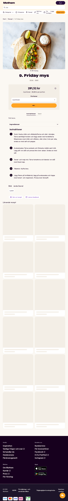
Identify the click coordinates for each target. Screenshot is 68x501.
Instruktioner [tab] (31, 114)
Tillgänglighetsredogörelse (45, 490)
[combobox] (35, 7)
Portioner (34, 96)
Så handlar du (8, 452)
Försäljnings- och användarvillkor (24, 490)
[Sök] (4, 7)
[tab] (40, 114)
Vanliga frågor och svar (14, 449)
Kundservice (40, 446)
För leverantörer (42, 449)
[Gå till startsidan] (9, 3)
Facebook (40, 452)
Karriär (7, 471)
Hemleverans (8, 455)
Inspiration (7, 446)
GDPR (14, 490)
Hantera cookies (61, 490)
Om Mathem (8, 468)
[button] (34, 140)
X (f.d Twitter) (42, 455)
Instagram (40, 458)
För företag (8, 477)
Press (6, 474)
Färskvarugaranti (10, 458)
